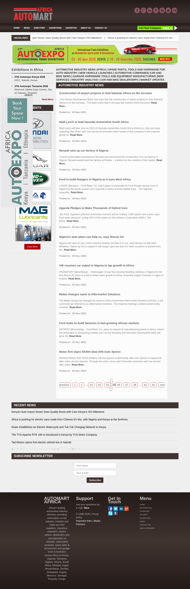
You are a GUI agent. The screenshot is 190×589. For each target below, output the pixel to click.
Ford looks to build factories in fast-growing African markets (99, 323)
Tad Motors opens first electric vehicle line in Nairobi (41, 442)
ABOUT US (86, 28)
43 (145, 384)
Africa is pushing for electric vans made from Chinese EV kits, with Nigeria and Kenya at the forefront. (70, 419)
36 (118, 384)
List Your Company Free (157, 28)
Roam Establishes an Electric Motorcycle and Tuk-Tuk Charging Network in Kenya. (59, 427)
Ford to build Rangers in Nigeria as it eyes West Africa (95, 179)
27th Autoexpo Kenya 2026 (29, 76)
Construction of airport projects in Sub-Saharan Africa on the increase (105, 93)
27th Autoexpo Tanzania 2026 (31, 86)
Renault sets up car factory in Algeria (83, 150)
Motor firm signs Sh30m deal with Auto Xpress (90, 351)
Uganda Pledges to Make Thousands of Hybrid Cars (93, 208)
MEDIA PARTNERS (147, 528)
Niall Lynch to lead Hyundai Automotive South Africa (94, 121)
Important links (84, 520)
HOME (17, 28)
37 (126, 384)
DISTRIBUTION (146, 508)
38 (134, 384)
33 (99, 384)
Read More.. (76, 134)
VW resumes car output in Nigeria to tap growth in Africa (96, 265)
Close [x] (28, 95)
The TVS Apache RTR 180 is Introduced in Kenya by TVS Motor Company (54, 434)
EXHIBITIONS (55, 28)
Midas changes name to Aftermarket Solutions (89, 294)
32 (91, 384)
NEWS (27, 28)
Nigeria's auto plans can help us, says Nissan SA (91, 236)
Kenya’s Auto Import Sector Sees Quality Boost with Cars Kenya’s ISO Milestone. (63, 37)
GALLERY (144, 515)
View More (32, 246)
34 (107, 384)
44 (153, 384)
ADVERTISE (71, 28)
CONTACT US (101, 28)
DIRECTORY (39, 28)
